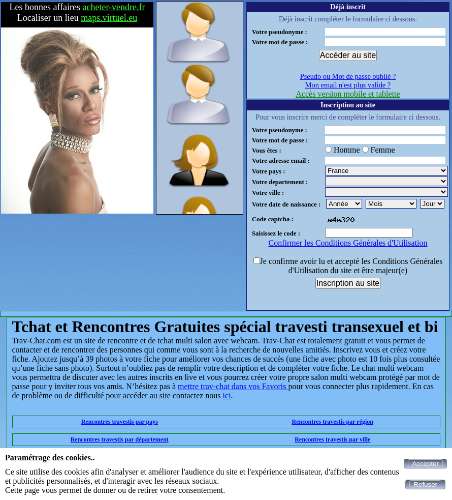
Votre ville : (268, 192)
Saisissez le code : (276, 233)
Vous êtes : (266, 150)
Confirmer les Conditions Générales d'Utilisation (347, 243)
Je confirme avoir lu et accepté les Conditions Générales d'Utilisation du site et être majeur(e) (351, 266)
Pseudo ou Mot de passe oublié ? (348, 76)
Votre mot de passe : (280, 42)
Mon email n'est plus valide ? (348, 85)
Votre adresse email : (281, 160)
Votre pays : (268, 171)
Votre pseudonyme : (279, 32)
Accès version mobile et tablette (348, 94)
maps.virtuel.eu (109, 18)
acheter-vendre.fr (114, 7)
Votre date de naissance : (286, 204)
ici (227, 395)
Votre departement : (280, 182)
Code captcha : (273, 219)
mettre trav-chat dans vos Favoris (233, 386)
